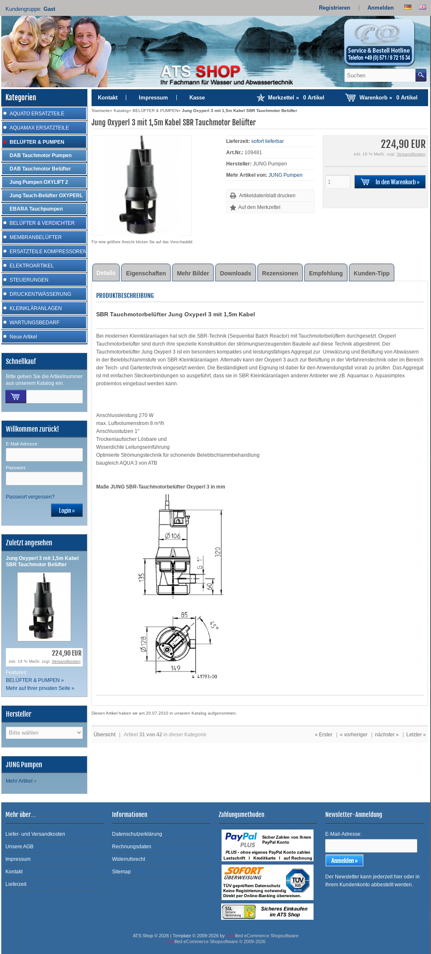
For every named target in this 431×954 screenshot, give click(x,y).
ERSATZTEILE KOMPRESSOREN (48, 251)
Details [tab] (106, 273)
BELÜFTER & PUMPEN (37, 142)
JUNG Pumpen (285, 175)
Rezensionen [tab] (280, 273)
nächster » (387, 735)
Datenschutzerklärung (137, 834)
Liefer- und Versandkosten (35, 834)
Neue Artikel (23, 337)
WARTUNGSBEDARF (34, 323)
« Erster (323, 735)
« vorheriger (353, 735)
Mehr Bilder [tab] (193, 273)
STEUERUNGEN (29, 280)
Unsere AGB (19, 847)
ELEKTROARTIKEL (32, 266)
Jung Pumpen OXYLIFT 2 (39, 182)
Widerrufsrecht (128, 859)
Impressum (153, 97)
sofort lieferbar (267, 141)
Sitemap (121, 872)
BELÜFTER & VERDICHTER (42, 223)
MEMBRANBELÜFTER (36, 237)
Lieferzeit (15, 884)
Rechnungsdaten (131, 847)
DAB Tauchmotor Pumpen (40, 155)
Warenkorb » (389, 97)
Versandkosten (66, 661)
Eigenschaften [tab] (146, 273)
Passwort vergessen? (30, 497)
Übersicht (104, 735)
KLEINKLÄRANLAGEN (36, 308)
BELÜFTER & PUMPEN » (35, 680)
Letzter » (416, 735)
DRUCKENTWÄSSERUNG (40, 294)
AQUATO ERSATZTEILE (37, 114)
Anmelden (380, 8)
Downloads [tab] (235, 273)
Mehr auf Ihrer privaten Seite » (40, 688)
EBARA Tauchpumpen (36, 209)
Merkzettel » (296, 97)
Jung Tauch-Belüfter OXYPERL (46, 195)
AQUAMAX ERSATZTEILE (39, 128)
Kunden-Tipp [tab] (372, 273)
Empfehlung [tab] (326, 273)
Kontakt (107, 97)
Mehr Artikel (19, 781)
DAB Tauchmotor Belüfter (40, 169)
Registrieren (334, 8)
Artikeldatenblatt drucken (267, 195)
